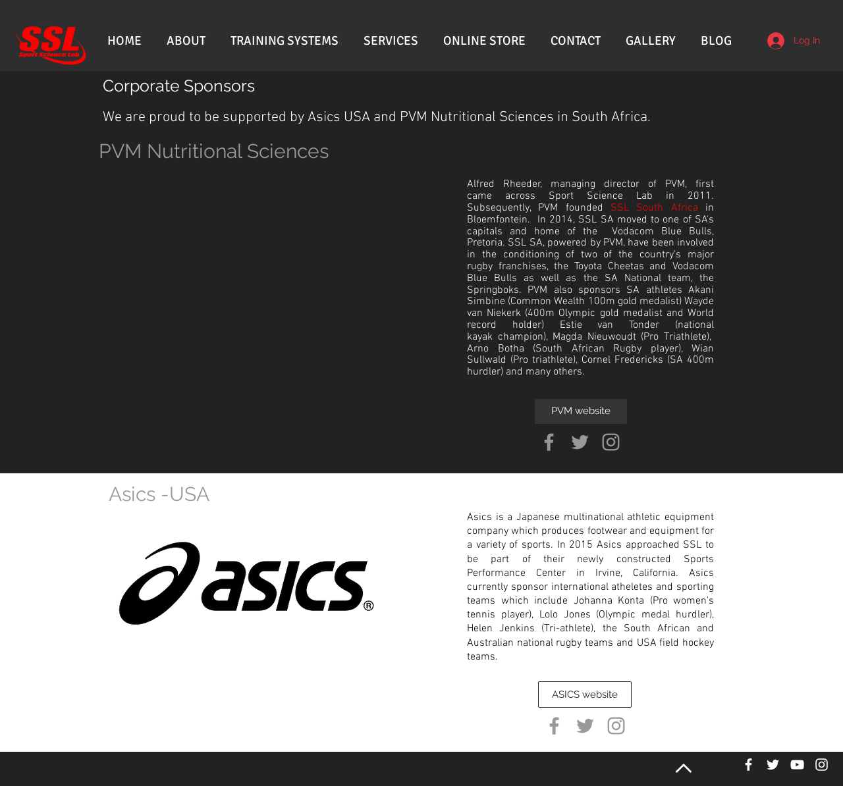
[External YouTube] (278, 278)
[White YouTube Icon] (797, 764)
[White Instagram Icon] (821, 764)
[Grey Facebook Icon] (548, 442)
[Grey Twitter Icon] (579, 442)
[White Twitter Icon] (773, 764)
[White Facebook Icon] (748, 764)
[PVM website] (581, 411)
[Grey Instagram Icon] (610, 442)
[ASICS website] (585, 694)
